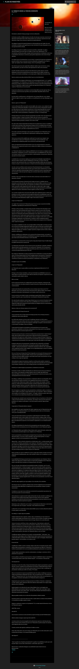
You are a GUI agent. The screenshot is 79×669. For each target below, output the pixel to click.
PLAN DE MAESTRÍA (12, 2)
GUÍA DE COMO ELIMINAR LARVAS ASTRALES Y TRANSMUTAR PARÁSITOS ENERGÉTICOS (62, 67)
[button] (12, 14)
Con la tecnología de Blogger (39, 665)
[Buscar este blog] (70, 2)
